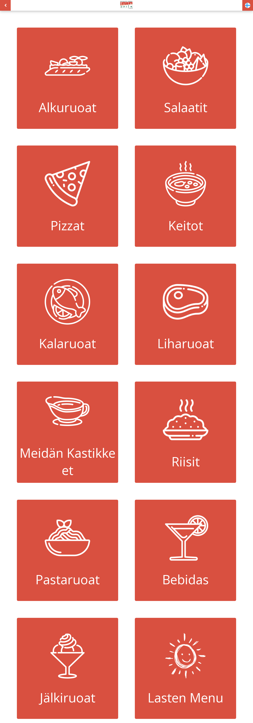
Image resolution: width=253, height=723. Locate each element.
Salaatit (185, 78)
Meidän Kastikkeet (67, 432)
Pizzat (67, 196)
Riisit (185, 432)
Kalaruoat (67, 314)
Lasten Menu (185, 668)
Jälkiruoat (67, 668)
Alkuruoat (67, 78)
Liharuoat (185, 314)
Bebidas (185, 550)
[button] (247, 5)
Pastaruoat (67, 550)
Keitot (185, 196)
